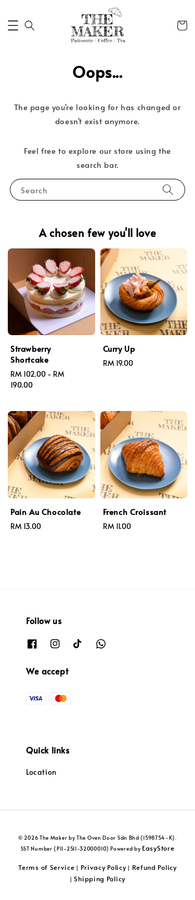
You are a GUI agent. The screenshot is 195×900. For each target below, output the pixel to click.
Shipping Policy (99, 878)
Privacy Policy (103, 867)
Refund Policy (154, 867)
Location (41, 772)
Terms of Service (46, 867)
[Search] (168, 189)
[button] (13, 25)
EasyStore (158, 848)
